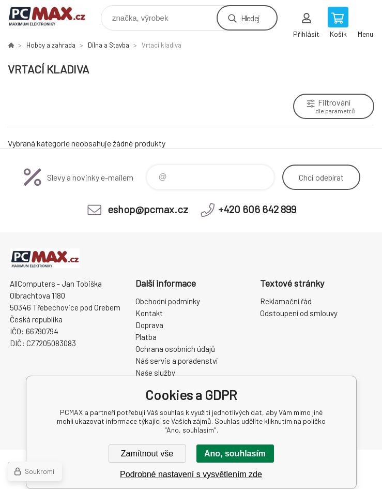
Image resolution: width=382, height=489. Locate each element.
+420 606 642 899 (257, 209)
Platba (146, 337)
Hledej (250, 18)
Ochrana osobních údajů (175, 348)
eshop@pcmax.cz (148, 209)
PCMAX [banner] (53, 15)
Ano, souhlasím (235, 453)
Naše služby (155, 372)
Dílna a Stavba (108, 45)
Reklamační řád (286, 301)
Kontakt (149, 313)
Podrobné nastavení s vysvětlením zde (191, 474)
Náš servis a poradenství (176, 360)
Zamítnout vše (147, 453)
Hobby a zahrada (50, 45)
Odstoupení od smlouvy (299, 313)
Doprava (149, 325)
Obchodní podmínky (167, 301)
